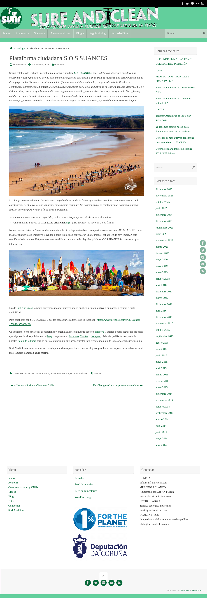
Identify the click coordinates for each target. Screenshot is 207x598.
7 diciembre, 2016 (41, 64)
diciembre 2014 (164, 393)
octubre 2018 (163, 278)
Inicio (11, 478)
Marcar (97, 373)
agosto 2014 (162, 419)
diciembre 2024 (164, 214)
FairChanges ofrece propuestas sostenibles (118, 385)
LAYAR (160, 109)
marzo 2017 (162, 297)
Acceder (79, 478)
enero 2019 (162, 272)
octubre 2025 (163, 202)
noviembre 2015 (164, 323)
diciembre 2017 (164, 291)
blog (49, 336)
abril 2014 (161, 445)
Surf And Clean (25, 307)
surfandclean (19, 64)
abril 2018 (161, 285)
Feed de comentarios (86, 490)
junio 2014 (161, 432)
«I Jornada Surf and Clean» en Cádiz (32, 385)
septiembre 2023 (165, 227)
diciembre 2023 (164, 221)
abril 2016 (161, 310)
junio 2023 (161, 233)
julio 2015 (161, 349)
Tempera (185, 590)
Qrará (159, 70)
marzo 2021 (162, 246)
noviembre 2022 (164, 240)
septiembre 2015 (165, 336)
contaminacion (42, 373)
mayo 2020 (162, 259)
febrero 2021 (162, 253)
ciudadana (29, 373)
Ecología (21, 48)
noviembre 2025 (164, 195)
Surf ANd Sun (16, 510)
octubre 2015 (163, 329)
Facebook (74, 336)
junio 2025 (161, 208)
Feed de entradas (84, 484)
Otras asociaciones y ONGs (23, 487)
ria (63, 373)
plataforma (55, 373)
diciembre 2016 (164, 304)
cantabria (18, 373)
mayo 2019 (162, 266)
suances (74, 373)
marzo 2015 (162, 374)
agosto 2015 (162, 342)
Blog (11, 496)
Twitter (85, 336)
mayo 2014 (162, 438)
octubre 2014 (163, 406)
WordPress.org (83, 497)
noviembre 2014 (164, 400)
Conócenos (14, 505)
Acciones (13, 482)
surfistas (83, 373)
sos (67, 373)
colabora (99, 331)
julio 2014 (161, 425)
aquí (68, 222)
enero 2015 (162, 387)
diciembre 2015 (164, 317)
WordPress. (197, 590)
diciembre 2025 (164, 189)
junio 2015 (161, 355)
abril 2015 (161, 368)
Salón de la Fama (27, 340)
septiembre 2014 (165, 412)
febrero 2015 (162, 381)
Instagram (96, 336)
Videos (12, 491)
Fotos (11, 501)
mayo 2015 (162, 361)
